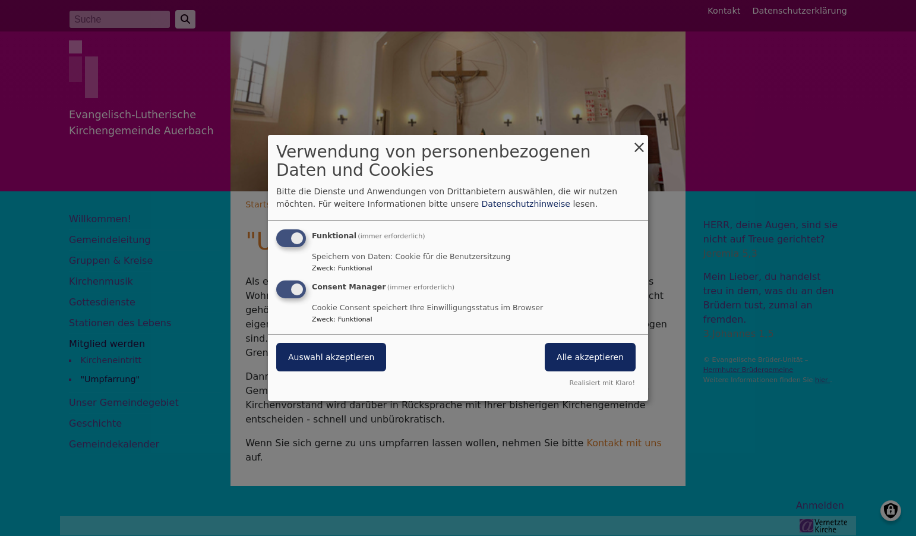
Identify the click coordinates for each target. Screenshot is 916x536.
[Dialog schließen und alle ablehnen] (639, 142)
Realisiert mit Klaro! (602, 383)
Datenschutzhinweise (526, 204)
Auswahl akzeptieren (331, 357)
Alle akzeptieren (590, 357)
